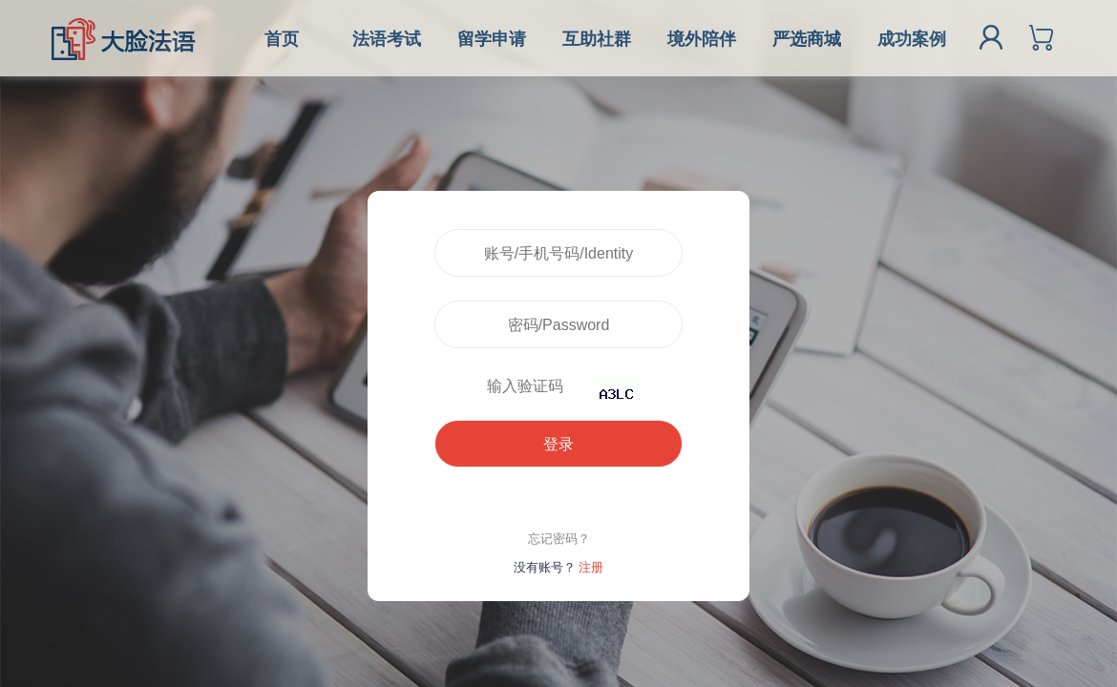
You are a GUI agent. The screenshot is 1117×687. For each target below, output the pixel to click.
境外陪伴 (701, 39)
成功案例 (911, 39)
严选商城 (806, 39)
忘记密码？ (559, 538)
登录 (558, 444)
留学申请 (491, 39)
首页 (281, 39)
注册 (591, 567)
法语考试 (386, 39)
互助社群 (596, 39)
